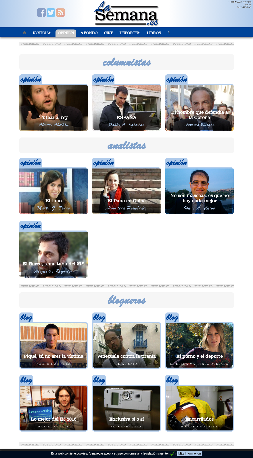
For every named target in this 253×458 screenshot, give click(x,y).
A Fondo (88, 33)
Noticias (42, 33)
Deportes (129, 33)
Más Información (189, 453)
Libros (154, 33)
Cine (108, 33)
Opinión (66, 33)
